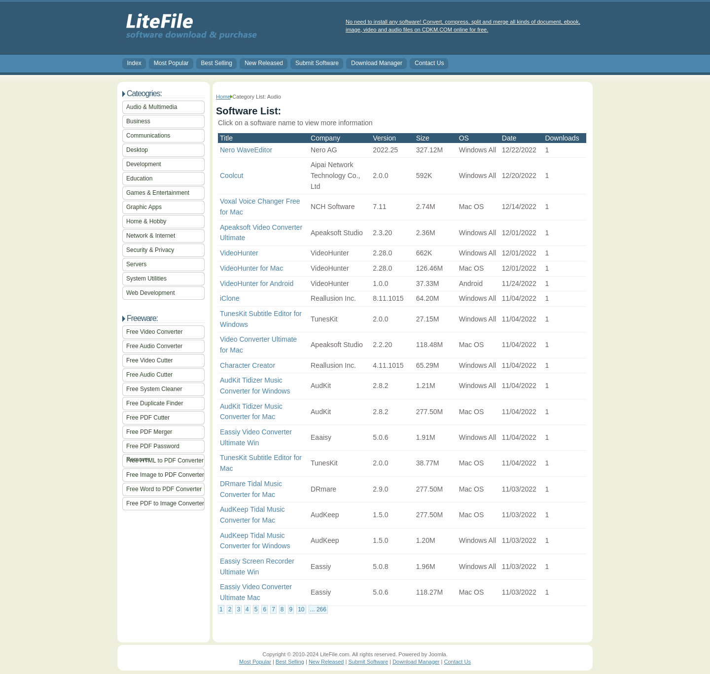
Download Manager (376, 63)
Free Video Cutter (149, 360)
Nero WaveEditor (246, 150)
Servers (136, 264)
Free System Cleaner (154, 389)
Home (223, 97)
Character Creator (247, 365)
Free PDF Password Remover (152, 448)
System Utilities (146, 278)
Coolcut (231, 175)
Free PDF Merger (149, 431)
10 (301, 609)
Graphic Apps (144, 207)
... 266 (318, 609)
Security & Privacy (150, 250)
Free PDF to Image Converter (165, 503)
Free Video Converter (154, 331)
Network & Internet (150, 235)
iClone (230, 298)
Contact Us (429, 63)
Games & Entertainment (157, 192)
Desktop (137, 149)
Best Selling (216, 63)
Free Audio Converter (154, 346)
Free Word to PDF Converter (164, 489)
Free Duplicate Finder (154, 403)
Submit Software (317, 63)
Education (139, 178)
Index (134, 63)
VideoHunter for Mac (251, 268)
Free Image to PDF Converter (165, 474)
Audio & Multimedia (151, 107)
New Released (264, 63)
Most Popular (171, 63)
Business (138, 121)
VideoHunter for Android (256, 283)
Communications (148, 135)
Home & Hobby (146, 221)
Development (143, 164)
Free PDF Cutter (148, 417)
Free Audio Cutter (149, 374)
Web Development (150, 292)
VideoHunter (239, 253)
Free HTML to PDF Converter (165, 460)
